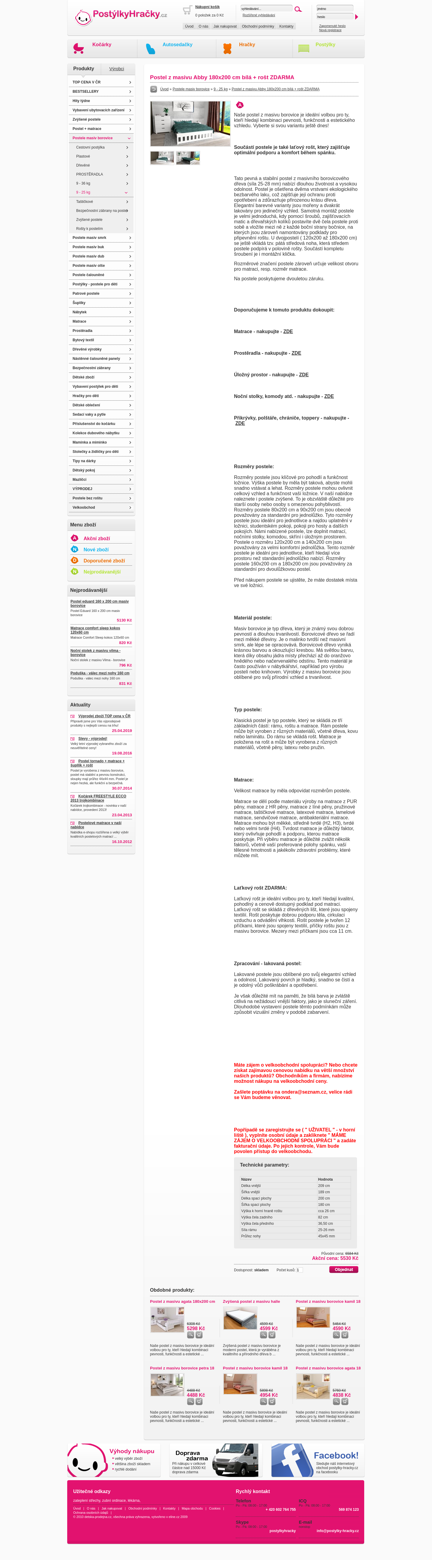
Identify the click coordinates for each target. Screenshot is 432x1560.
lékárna (134, 1500)
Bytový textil (83, 340)
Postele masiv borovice (92, 138)
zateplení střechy (86, 1500)
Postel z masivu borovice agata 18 (328, 1368)
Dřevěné (83, 165)
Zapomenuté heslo (332, 26)
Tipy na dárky (84, 461)
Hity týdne (81, 101)
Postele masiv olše (89, 266)
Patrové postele (86, 293)
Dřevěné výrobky (87, 349)
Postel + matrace (87, 129)
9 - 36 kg (83, 183)
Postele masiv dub (88, 256)
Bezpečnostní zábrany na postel (102, 211)
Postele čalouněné (88, 275)
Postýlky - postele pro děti (95, 284)
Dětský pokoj (84, 470)
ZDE (288, 331)
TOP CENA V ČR (86, 82)
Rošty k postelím (89, 229)
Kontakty (286, 26)
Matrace (79, 321)
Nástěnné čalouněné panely (96, 359)
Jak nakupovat (225, 26)
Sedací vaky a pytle (89, 414)
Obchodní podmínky (258, 26)
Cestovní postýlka (90, 147)
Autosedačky (178, 44)
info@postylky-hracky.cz (338, 1531)
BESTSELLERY (86, 91)
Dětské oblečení (86, 405)
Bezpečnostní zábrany (92, 368)
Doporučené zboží (104, 560)
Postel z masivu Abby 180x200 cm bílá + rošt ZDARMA (276, 89)
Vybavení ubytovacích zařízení (98, 110)
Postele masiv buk (88, 247)
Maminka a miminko (90, 442)
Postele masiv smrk (89, 238)
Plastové (83, 156)
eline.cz (174, 1517)
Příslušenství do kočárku (94, 424)
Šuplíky (79, 303)
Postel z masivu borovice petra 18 (182, 1368)
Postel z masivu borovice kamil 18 (328, 1301)
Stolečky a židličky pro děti (95, 452)
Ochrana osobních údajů (90, 1512)
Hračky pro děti (86, 396)
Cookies (215, 1508)
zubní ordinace (114, 1500)
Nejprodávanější (102, 571)
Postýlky (325, 44)
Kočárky (101, 44)
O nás (203, 26)
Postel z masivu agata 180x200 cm (182, 1301)
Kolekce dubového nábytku (96, 433)
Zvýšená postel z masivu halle (251, 1301)
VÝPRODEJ (82, 489)
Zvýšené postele (86, 119)
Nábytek (80, 312)
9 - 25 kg (83, 192)
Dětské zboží (83, 377)
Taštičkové (84, 202)
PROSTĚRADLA (89, 174)
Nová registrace (330, 30)
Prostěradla (82, 331)
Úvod (189, 26)
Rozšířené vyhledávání (259, 15)
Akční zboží (97, 538)
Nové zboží (96, 549)
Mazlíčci (79, 479)
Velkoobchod (84, 507)
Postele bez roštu (87, 498)
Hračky (247, 44)
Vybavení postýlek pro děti (95, 386)
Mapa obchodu (192, 1508)
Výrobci (117, 68)
